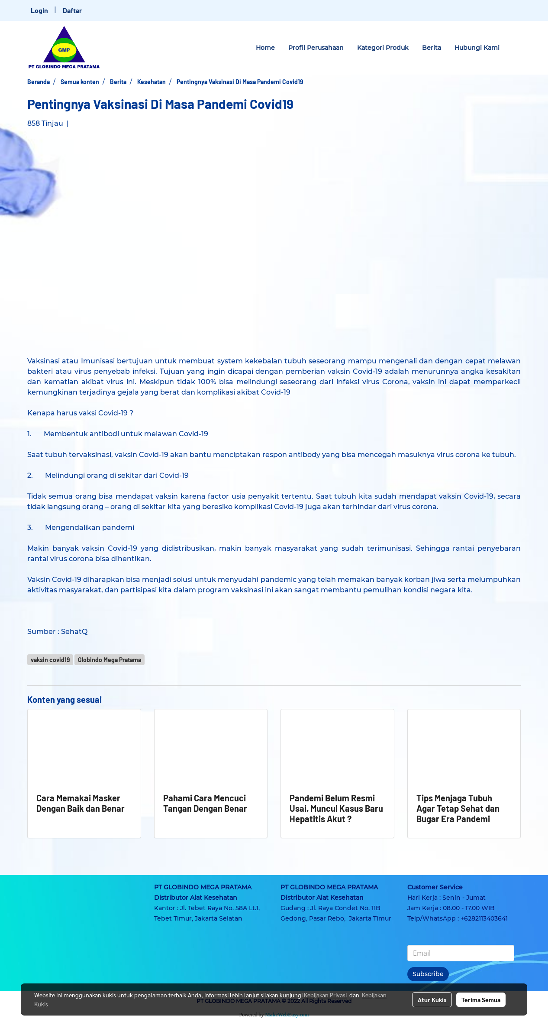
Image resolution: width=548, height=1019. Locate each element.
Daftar (72, 10)
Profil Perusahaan (316, 48)
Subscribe (428, 974)
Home (265, 48)
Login (39, 10)
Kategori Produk (383, 48)
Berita (431, 48)
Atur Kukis (432, 999)
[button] (513, 47)
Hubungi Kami (477, 48)
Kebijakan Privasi (325, 995)
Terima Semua (480, 999)
